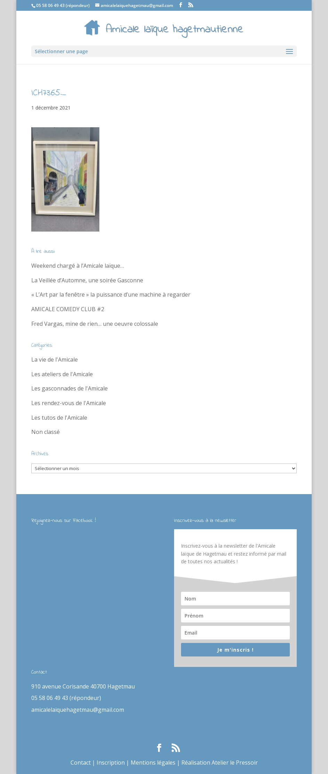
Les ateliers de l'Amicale (62, 374)
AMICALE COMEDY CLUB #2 (67, 309)
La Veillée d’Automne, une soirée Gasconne (87, 280)
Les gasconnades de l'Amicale (69, 388)
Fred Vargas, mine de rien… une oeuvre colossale (94, 324)
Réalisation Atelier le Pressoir (219, 762)
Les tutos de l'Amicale (59, 417)
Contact (81, 762)
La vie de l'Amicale (54, 359)
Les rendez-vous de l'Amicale (68, 403)
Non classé (45, 432)
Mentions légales (153, 762)
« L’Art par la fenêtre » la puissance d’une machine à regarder (110, 294)
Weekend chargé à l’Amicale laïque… (77, 265)
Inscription (111, 762)
